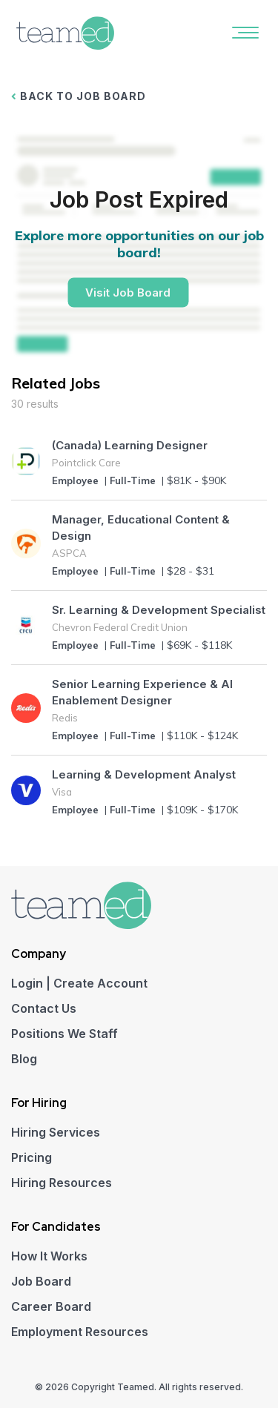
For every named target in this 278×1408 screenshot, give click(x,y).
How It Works (49, 1256)
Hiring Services (55, 1132)
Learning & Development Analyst (144, 774)
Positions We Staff (64, 1033)
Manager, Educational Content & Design (141, 527)
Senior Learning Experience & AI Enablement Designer (142, 692)
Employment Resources (79, 1331)
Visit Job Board (128, 292)
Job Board (41, 1281)
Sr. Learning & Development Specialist (158, 610)
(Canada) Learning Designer (130, 445)
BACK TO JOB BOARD (78, 96)
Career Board (51, 1306)
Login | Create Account (79, 983)
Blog (24, 1058)
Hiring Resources (61, 1182)
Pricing (31, 1157)
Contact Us (43, 1008)
